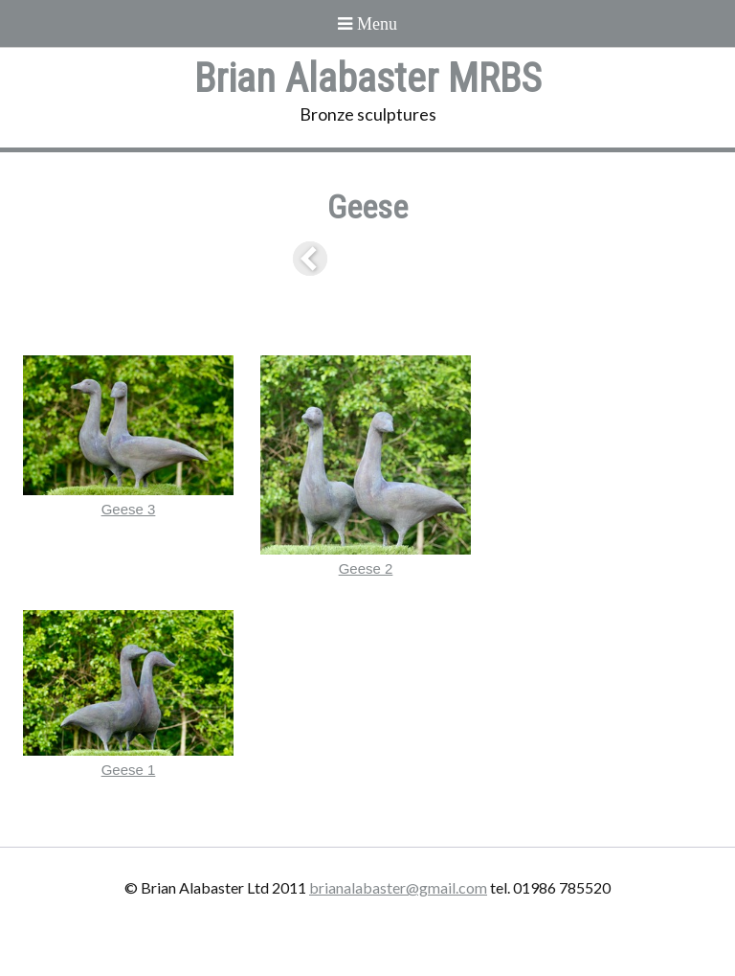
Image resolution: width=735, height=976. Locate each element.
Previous (314, 259)
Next (421, 259)
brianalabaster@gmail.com (398, 887)
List (367, 259)
